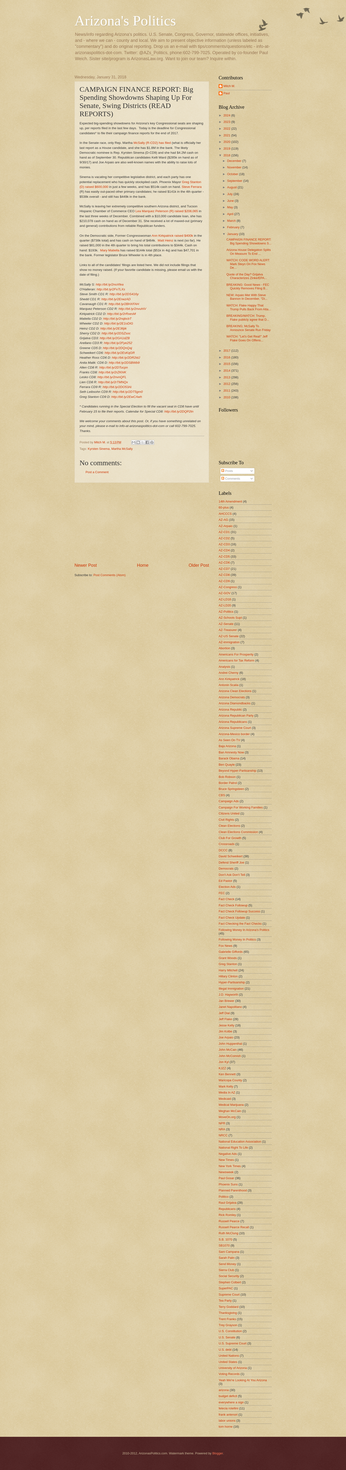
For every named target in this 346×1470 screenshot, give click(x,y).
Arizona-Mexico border (234, 734)
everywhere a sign (231, 1402)
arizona (224, 1390)
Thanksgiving (228, 1313)
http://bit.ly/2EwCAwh (126, 397)
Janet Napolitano (230, 1007)
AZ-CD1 (224, 532)
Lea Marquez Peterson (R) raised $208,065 (167, 211)
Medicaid (225, 1099)
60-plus (224, 507)
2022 (227, 128)
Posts (227, 471)
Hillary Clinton (228, 976)
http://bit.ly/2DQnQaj (117, 348)
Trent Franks (227, 1319)
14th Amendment (230, 501)
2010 (227, 397)
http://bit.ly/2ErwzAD (116, 299)
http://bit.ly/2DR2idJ (126, 357)
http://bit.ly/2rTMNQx (113, 382)
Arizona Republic (230, 709)
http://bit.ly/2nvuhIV (132, 309)
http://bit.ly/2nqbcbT (117, 318)
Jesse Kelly (226, 1025)
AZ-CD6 (224, 562)
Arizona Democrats (232, 697)
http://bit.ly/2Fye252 (118, 343)
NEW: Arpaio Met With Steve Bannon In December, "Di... (246, 296)
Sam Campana (229, 1252)
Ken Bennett (227, 1074)
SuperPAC (226, 1288)
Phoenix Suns (228, 1184)
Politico (224, 1196)
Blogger (217, 1453)
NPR (222, 1123)
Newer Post (85, 565)
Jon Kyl (224, 1062)
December (234, 161)
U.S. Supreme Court (233, 1343)
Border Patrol (228, 783)
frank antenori (228, 1414)
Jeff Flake (225, 1019)
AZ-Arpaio (226, 526)
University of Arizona (233, 1368)
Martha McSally (122, 449)
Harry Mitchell (228, 970)
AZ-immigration (229, 642)
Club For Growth (230, 838)
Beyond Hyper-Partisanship (237, 770)
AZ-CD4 (224, 550)
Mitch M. (229, 86)
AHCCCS (225, 513)
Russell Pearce (229, 1221)
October (233, 174)
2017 (227, 350)
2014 (227, 370)
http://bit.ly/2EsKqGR (120, 353)
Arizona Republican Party (236, 715)
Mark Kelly (226, 1086)
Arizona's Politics (125, 21)
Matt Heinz (165, 240)
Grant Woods (228, 958)
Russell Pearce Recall (234, 1227)
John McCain (228, 1049)
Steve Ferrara (192, 187)
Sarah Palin (227, 1258)
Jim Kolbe (225, 1031)
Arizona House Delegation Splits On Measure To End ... (248, 251)
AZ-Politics (226, 611)
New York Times (230, 1166)
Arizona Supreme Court (235, 728)
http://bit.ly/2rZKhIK (112, 372)
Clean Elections (229, 825)
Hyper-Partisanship (232, 982)
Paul (226, 93)
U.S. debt (225, 1349)
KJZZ (222, 1068)
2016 (227, 357)
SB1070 (224, 1245)
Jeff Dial (224, 1013)
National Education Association (240, 1141)
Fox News (225, 946)
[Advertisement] (141, 522)
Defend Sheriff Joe (231, 862)
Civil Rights (226, 819)
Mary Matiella (109, 250)
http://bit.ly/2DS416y (124, 294)
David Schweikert (230, 856)
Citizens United (229, 813)
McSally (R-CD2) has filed (152, 143)
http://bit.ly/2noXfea (110, 284)
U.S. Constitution (230, 1331)
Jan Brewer (226, 1001)
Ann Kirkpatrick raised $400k (172, 235)
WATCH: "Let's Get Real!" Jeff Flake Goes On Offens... (246, 338)
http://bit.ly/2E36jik (113, 328)
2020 (227, 142)
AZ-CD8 (224, 575)
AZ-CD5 (224, 556)
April (230, 214)
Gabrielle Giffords (231, 952)
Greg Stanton (228, 964)
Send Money (227, 1264)
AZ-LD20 (225, 605)
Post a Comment (97, 472)
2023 (227, 122)
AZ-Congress (228, 587)
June (231, 201)
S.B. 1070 (225, 1239)
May (230, 207)
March (231, 221)
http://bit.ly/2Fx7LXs (111, 289)
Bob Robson (227, 777)
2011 (227, 390)
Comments (230, 478)
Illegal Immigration (231, 988)
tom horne (226, 1426)
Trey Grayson (228, 1325)
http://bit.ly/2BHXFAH (124, 304)
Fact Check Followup (233, 905)
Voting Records (229, 1374)
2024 (227, 115)
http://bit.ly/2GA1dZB (115, 338)
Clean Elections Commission (238, 832)
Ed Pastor (225, 881)
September (235, 181)
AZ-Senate (226, 624)
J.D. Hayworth (228, 994)
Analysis (224, 666)
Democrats (226, 868)
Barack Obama (229, 758)
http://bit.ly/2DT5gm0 (128, 392)
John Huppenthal (230, 1043)
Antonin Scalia (228, 685)
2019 (227, 148)
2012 (227, 384)
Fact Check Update (232, 917)
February (233, 227)
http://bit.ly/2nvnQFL (111, 377)
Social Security (229, 1276)
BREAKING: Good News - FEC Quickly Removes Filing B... (247, 286)
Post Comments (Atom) (109, 575)
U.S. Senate (227, 1337)
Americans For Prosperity (236, 654)
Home (142, 565)
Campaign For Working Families (241, 807)
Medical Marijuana (231, 1105)
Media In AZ (227, 1092)
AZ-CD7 (224, 569)
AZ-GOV (224, 593)
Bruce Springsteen (231, 789)
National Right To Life (233, 1147)
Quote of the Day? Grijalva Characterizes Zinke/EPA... (246, 276)
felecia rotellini (228, 1408)
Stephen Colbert (230, 1282)
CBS (222, 795)
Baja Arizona (227, 746)
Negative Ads (228, 1154)
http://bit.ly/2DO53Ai (117, 387)
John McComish (230, 1056)
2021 (227, 135)
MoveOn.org (227, 1117)
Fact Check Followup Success (239, 911)
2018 (227, 155)
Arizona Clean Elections (235, 691)
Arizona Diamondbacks (234, 703)
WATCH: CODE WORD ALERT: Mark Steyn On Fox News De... (248, 263)
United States (228, 1362)
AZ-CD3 (224, 544)
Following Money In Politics (237, 939)
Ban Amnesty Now (231, 752)
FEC (222, 893)
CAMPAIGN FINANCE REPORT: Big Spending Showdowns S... (249, 241)
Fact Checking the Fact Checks (240, 923)
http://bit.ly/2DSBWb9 (124, 362)
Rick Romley (227, 1215)
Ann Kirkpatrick (229, 679)
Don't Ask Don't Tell (232, 875)
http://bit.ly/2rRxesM (121, 314)
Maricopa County (230, 1080)
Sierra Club (226, 1270)
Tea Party (225, 1300)
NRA (222, 1129)
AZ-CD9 (224, 581)
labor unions (227, 1420)
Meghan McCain (230, 1111)
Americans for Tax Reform (236, 660)
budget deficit (228, 1396)
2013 (227, 377)
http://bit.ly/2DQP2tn (178, 411)
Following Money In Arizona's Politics (244, 930)
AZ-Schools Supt (230, 617)
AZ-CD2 (224, 538)
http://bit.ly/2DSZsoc (116, 333)
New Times (226, 1160)
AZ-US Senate (229, 636)
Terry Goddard (228, 1307)
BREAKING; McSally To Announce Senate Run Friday (248, 327)
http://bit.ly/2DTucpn (113, 367)
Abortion (224, 648)
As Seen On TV (229, 740)
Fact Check (226, 899)
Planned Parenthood (233, 1190)
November (234, 167)
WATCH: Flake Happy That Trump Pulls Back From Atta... (248, 307)
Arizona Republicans (233, 722)
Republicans (227, 1209)
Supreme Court (229, 1294)
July (230, 194)
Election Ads (227, 887)
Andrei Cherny (228, 673)
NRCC (223, 1135)
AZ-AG (223, 520)
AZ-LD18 (225, 599)
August (232, 187)
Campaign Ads (229, 801)
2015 (227, 364)
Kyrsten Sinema (99, 449)
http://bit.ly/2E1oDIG (118, 323)
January (233, 234)
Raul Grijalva (227, 1202)
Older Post (199, 565)
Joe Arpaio (226, 1037)
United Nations (229, 1355)
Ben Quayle (227, 764)
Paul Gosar (226, 1178)
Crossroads (227, 844)
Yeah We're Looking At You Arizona (243, 1380)
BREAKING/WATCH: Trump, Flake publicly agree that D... (247, 317)
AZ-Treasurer (228, 630)
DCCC (223, 850)
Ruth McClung (228, 1233)
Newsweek (226, 1172)
